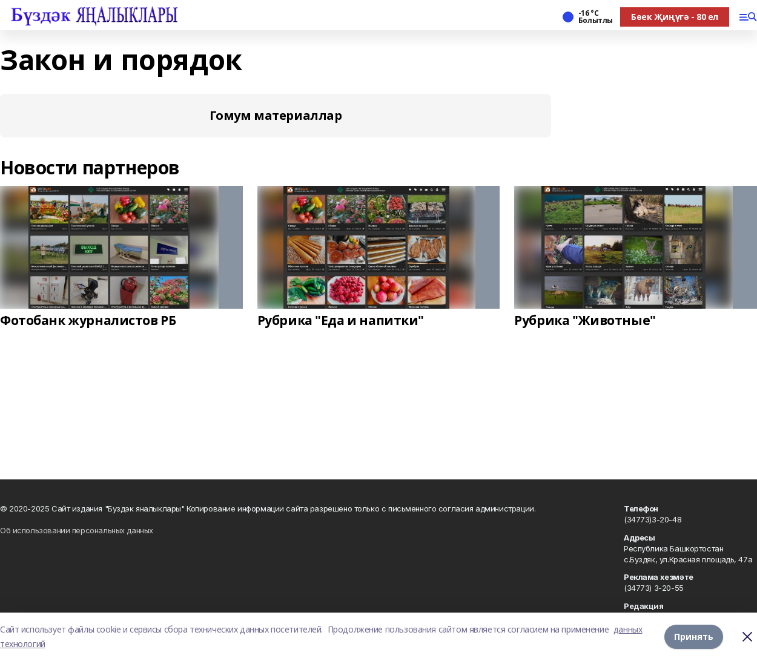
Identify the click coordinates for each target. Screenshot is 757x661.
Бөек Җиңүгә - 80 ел (674, 16)
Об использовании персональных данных (76, 530)
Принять (693, 636)
